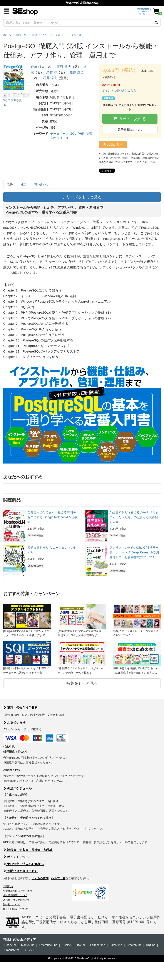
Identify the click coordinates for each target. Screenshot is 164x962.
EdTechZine (97, 945)
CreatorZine (134, 945)
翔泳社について (11, 904)
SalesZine (116, 945)
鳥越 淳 (51, 72)
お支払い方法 (14, 722)
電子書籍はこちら (130, 129)
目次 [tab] (23, 184)
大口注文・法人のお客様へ (23, 864)
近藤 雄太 (38, 67)
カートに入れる (130, 118)
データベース (59, 133)
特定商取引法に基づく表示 (17, 890)
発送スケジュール (17, 788)
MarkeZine (27, 945)
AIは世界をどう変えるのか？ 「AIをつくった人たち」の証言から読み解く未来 (134, 517)
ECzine (66, 945)
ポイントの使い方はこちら (119, 90)
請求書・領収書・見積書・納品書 (28, 850)
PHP (81, 133)
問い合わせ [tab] (41, 184)
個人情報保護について (15, 895)
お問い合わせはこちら (20, 871)
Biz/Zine (80, 945)
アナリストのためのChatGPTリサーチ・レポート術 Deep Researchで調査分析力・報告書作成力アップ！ (134, 552)
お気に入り (112, 144)
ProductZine (12, 950)
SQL (73, 133)
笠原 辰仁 (77, 72)
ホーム (7, 34)
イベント (29, 950)
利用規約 (8, 886)
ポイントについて (17, 857)
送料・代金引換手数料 (20, 707)
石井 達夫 (50, 78)
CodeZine (10, 945)
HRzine (150, 945)
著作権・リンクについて (16, 900)
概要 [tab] (10, 184)
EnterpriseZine (48, 945)
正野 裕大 (64, 67)
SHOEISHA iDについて (15, 909)
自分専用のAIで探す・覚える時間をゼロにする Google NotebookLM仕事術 (52, 517)
